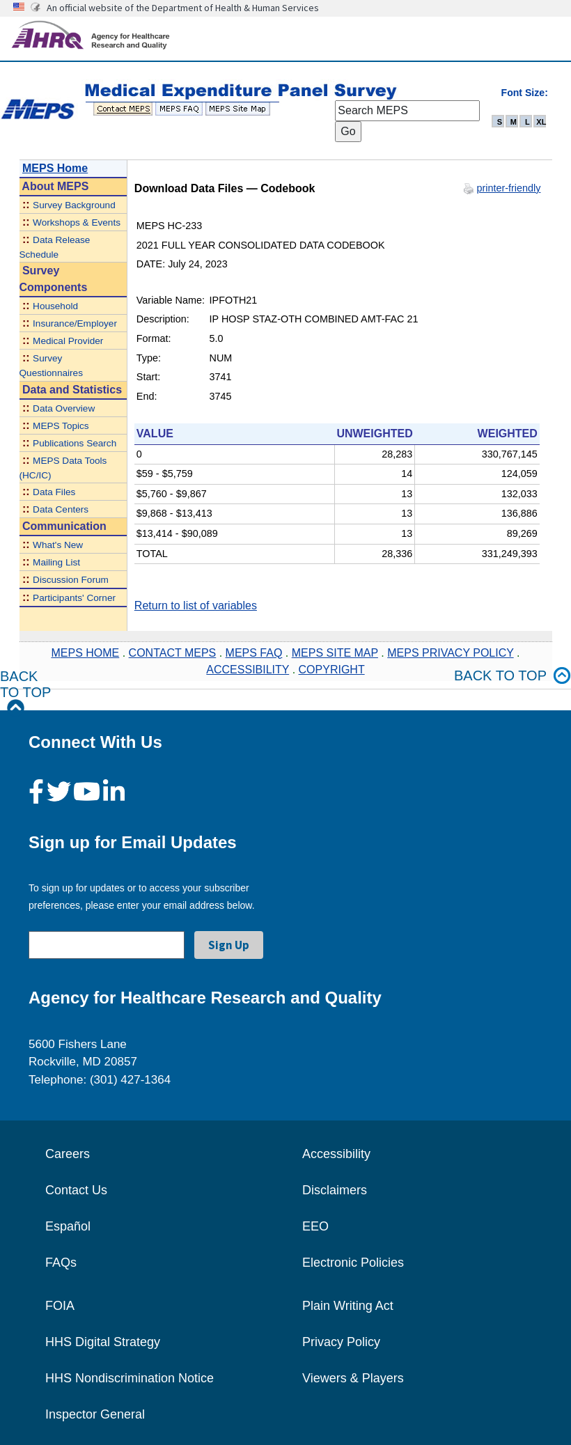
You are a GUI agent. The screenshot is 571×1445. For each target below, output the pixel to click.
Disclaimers (334, 1190)
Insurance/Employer (75, 323)
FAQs (61, 1263)
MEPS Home (55, 168)
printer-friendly (509, 188)
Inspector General (95, 1414)
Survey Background (74, 205)
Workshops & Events (76, 222)
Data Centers (60, 509)
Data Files (54, 492)
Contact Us (76, 1190)
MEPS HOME (85, 653)
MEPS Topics (61, 426)
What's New (58, 545)
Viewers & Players (353, 1378)
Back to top (512, 676)
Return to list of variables (195, 605)
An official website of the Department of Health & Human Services (183, 7)
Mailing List (56, 562)
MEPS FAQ (254, 653)
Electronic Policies (353, 1263)
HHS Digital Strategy (102, 1342)
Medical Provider (68, 341)
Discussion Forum (71, 580)
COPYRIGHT (332, 669)
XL (541, 122)
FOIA (60, 1306)
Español (68, 1226)
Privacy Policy (341, 1342)
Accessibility (336, 1154)
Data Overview (64, 408)
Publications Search (74, 443)
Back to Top (25, 693)
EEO (315, 1226)
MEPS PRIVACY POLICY (450, 653)
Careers (67, 1154)
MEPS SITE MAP (335, 653)
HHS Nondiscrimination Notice (129, 1378)
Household (55, 306)
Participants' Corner (74, 598)
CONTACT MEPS (173, 653)
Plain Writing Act (347, 1306)
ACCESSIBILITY (247, 669)
